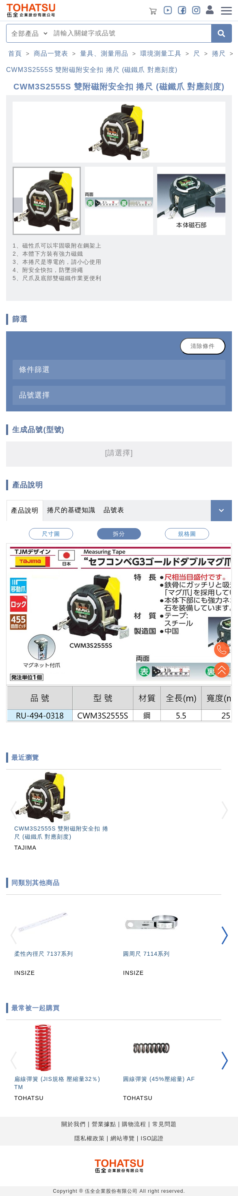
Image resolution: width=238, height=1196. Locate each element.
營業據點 (104, 1124)
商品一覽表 (51, 53)
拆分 (119, 534)
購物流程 (134, 1124)
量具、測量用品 (104, 53)
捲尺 (219, 53)
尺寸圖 (51, 534)
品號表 (114, 510)
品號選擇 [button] (34, 395)
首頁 (15, 53)
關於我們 (73, 1124)
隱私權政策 (89, 1138)
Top (222, 670)
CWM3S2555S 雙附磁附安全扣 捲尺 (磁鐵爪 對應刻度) (91, 69)
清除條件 (202, 346)
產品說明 (25, 510)
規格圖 (187, 534)
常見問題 (164, 1124)
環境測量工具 (161, 53)
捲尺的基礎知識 (71, 510)
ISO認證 (152, 1138)
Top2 (222, 649)
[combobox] (130, 33)
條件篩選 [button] (34, 369)
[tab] (119, 369)
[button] (220, 205)
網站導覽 (122, 1138)
